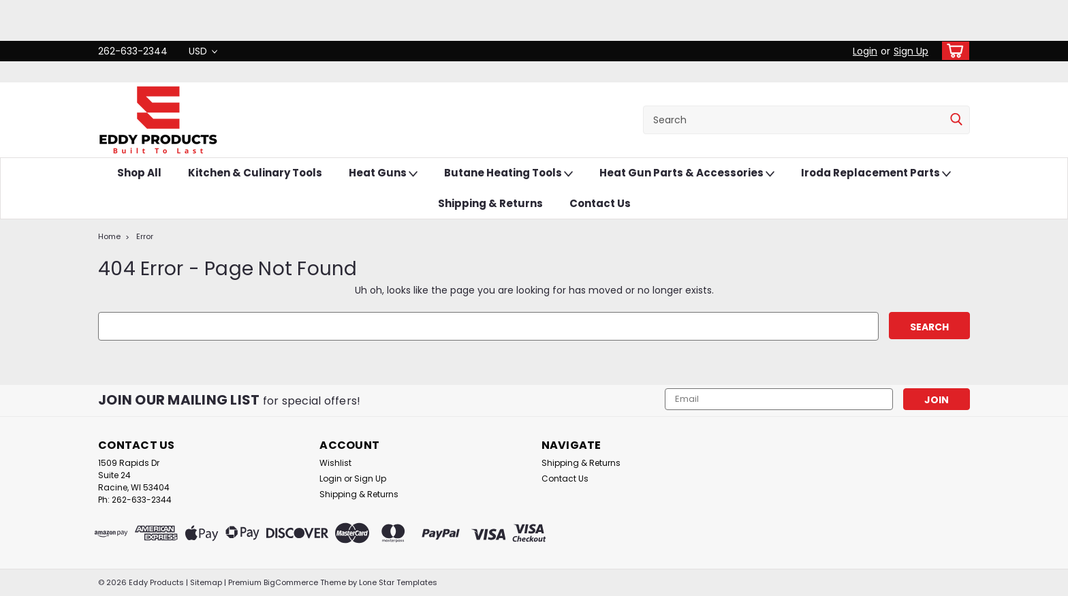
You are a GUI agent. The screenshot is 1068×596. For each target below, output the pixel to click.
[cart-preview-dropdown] (952, 51)
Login (865, 51)
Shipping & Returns (490, 203)
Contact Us (600, 203)
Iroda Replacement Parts (876, 173)
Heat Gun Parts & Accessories (686, 173)
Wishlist (335, 463)
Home (109, 236)
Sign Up (911, 51)
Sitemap (206, 582)
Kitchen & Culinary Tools (255, 173)
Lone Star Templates (398, 582)
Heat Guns (383, 173)
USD (203, 51)
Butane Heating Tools (508, 173)
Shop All (139, 173)
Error (144, 236)
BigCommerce (291, 582)
